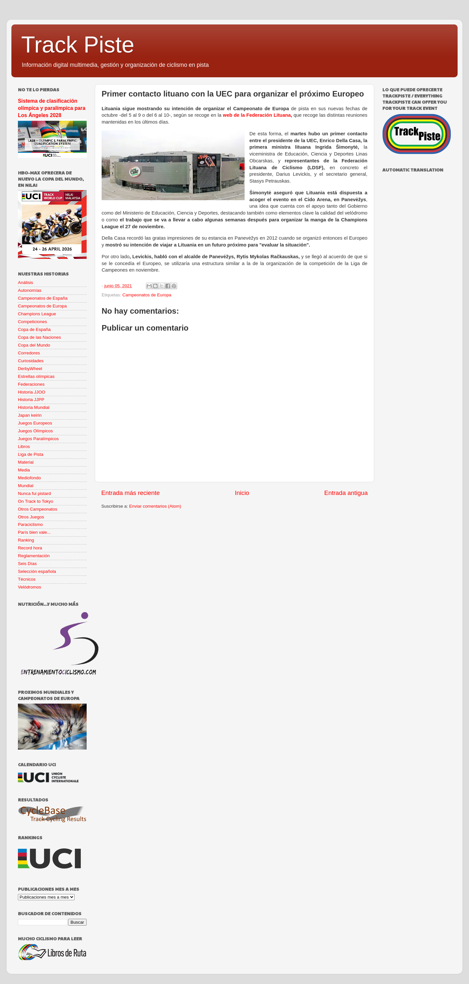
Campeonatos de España (42, 298)
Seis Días (27, 563)
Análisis (25, 282)
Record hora (30, 547)
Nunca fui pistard (34, 493)
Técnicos (27, 579)
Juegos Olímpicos (35, 430)
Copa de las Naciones (39, 337)
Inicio (242, 492)
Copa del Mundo (34, 345)
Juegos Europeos (35, 423)
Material (26, 462)
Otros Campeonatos (37, 509)
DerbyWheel (30, 368)
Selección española (37, 571)
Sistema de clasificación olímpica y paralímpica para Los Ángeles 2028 (51, 108)
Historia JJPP (31, 399)
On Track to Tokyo (35, 501)
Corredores (29, 352)
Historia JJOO (31, 392)
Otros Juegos (31, 516)
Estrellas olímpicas (36, 376)
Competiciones (32, 321)
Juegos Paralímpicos (38, 438)
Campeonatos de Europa (146, 294)
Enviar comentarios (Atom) (155, 506)
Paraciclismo (30, 524)
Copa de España (34, 329)
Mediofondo (29, 477)
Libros (24, 446)
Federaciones (31, 384)
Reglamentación (34, 555)
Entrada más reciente (130, 492)
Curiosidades (31, 360)
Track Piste (77, 44)
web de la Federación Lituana (257, 115)
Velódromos (29, 587)
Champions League (37, 313)
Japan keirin (30, 415)
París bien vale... (34, 532)
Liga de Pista (30, 454)
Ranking (26, 540)
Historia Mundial (34, 407)
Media (24, 470)
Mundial (25, 485)
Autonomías (29, 290)
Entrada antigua (346, 492)
